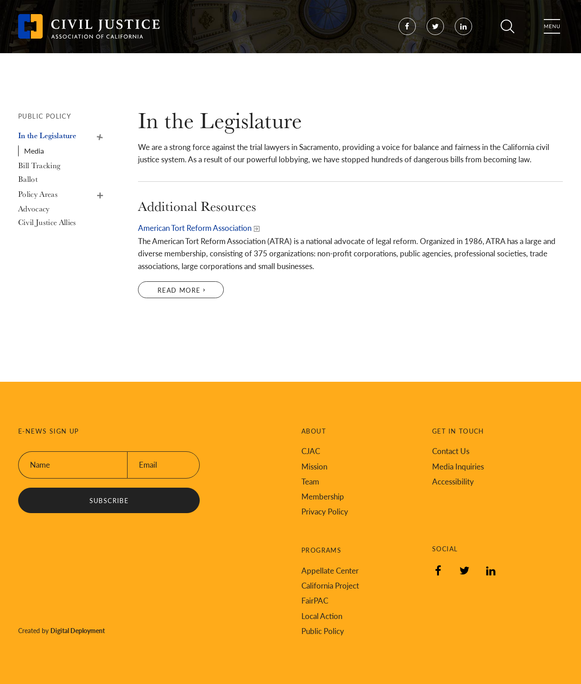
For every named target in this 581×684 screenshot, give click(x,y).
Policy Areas (98, 194)
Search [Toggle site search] (507, 36)
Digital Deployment (77, 630)
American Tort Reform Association (194, 227)
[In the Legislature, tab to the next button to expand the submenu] (54, 135)
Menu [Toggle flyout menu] (552, 36)
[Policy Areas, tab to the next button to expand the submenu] (54, 194)
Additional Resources (197, 206)
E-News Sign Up (48, 431)
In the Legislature (98, 135)
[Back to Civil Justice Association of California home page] (89, 36)
